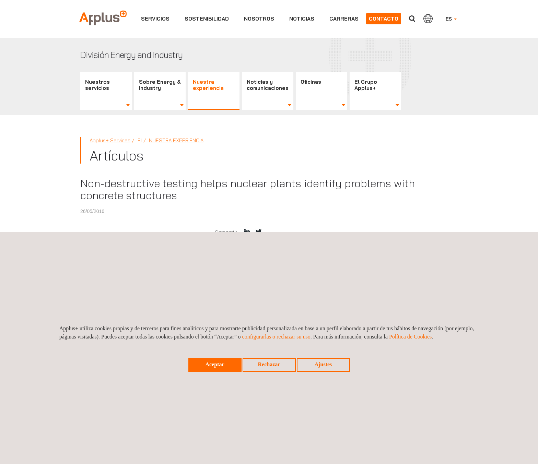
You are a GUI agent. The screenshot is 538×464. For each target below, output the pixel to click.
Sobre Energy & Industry (160, 85)
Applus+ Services (110, 140)
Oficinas (311, 82)
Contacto (383, 18)
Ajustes (323, 364)
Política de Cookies (410, 337)
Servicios (155, 18)
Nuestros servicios (97, 85)
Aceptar (214, 364)
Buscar (412, 18)
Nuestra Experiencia (176, 140)
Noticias (301, 18)
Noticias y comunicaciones (268, 85)
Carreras (344, 18)
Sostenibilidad (207, 18)
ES (451, 19)
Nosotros (259, 18)
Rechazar (269, 364)
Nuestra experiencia (208, 85)
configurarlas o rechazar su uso (276, 337)
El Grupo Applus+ (365, 85)
